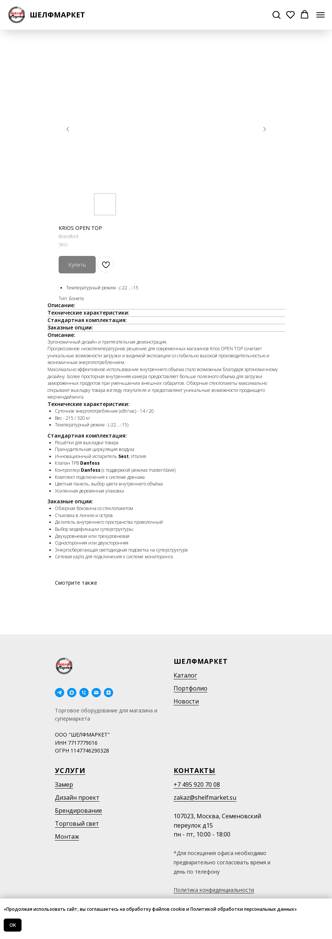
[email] (96, 692)
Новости (186, 701)
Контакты (195, 770)
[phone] (84, 692)
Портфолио (190, 688)
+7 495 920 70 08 (197, 784)
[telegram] (59, 692)
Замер (64, 784)
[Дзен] (108, 692)
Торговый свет (77, 823)
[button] (276, 14)
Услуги (70, 770)
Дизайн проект (77, 797)
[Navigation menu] (320, 14)
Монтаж (67, 836)
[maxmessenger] (71, 692)
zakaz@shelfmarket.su (205, 797)
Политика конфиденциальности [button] (214, 889)
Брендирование (78, 810)
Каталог (185, 675)
